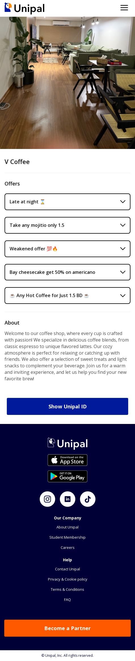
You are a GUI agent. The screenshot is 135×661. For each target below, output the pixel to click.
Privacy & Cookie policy (67, 579)
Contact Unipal (67, 569)
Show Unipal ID (67, 406)
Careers (68, 547)
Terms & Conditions (67, 589)
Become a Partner (67, 628)
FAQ (67, 599)
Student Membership (67, 537)
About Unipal (67, 527)
